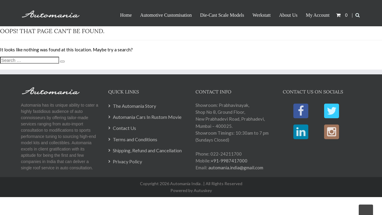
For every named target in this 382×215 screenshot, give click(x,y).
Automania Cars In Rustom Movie (147, 117)
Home (126, 15)
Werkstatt (261, 15)
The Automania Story (134, 106)
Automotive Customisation (166, 15)
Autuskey (202, 190)
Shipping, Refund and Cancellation (147, 150)
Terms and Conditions (135, 139)
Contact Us (124, 128)
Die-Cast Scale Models (222, 15)
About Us (288, 15)
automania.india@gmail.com (235, 167)
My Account (318, 15)
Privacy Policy (127, 161)
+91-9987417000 (229, 160)
